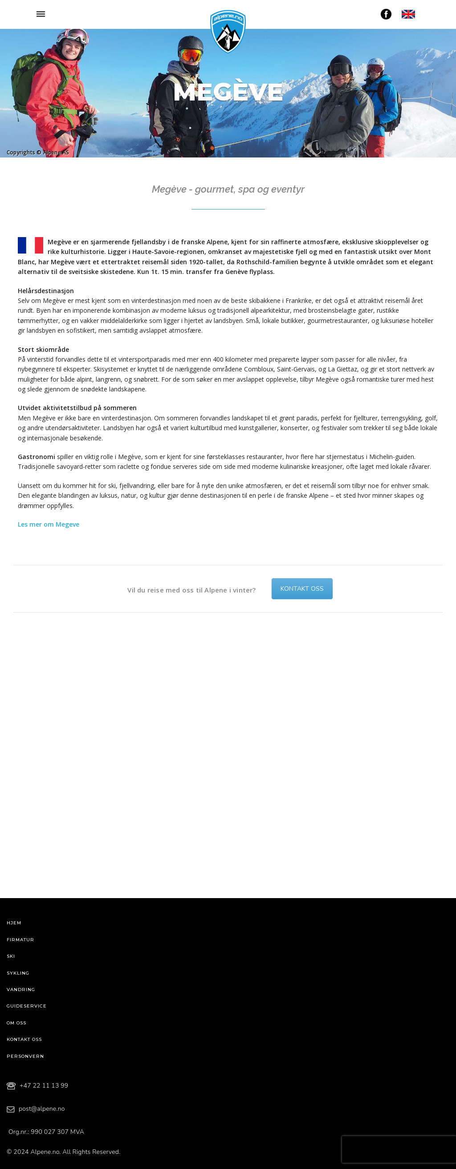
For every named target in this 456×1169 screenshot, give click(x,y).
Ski (11, 956)
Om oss (16, 1023)
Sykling (18, 973)
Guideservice (27, 1006)
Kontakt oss (302, 588)
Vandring (21, 989)
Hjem (14, 923)
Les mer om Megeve (48, 524)
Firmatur (20, 940)
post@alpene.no (42, 1109)
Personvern (25, 1056)
